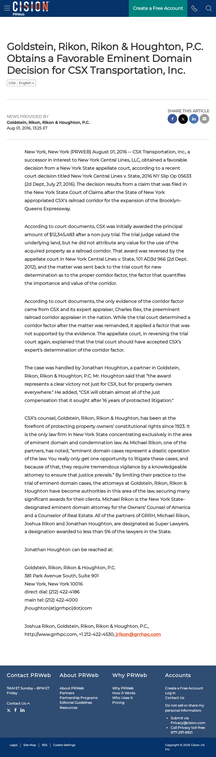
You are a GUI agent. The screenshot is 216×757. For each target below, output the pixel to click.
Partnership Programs (79, 698)
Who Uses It (122, 698)
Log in (170, 693)
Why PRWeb (123, 688)
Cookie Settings (64, 745)
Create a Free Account (184, 688)
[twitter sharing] (183, 119)
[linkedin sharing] (194, 119)
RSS (44, 745)
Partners (67, 693)
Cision (195, 745)
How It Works (123, 693)
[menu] (7, 8)
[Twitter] (9, 710)
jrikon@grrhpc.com (138, 634)
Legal (13, 745)
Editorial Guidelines (76, 702)
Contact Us (18, 703)
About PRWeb (72, 688)
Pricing (118, 702)
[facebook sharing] (172, 119)
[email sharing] (204, 119)
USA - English (21, 83)
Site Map (29, 745)
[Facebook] (15, 710)
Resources (68, 707)
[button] (209, 8)
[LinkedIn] (22, 710)
